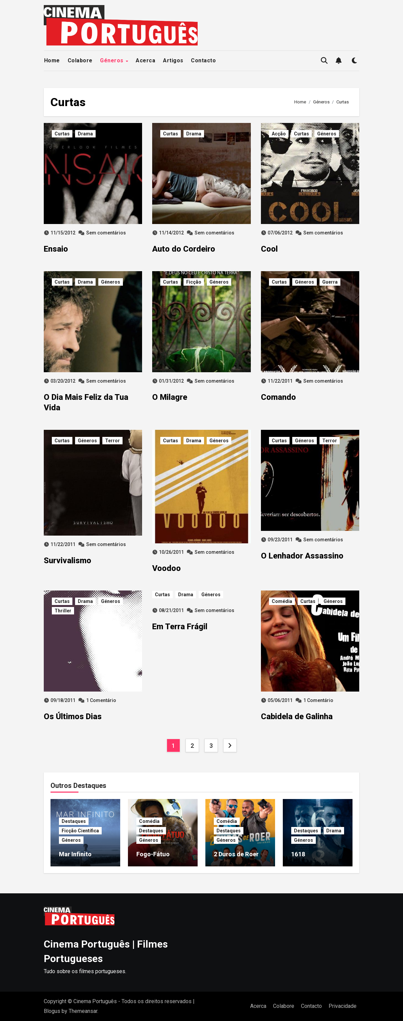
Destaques (74, 821)
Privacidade (343, 1006)
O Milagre (169, 397)
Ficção (193, 282)
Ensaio (56, 249)
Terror (112, 440)
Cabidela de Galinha (297, 716)
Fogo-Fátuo (153, 854)
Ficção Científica (80, 830)
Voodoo (166, 568)
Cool (269, 249)
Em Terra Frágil (179, 626)
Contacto (203, 60)
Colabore (80, 60)
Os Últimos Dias (73, 716)
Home (52, 60)
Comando (278, 397)
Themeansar (83, 1011)
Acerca (145, 60)
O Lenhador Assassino (302, 556)
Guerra (330, 282)
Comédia (282, 601)
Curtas (62, 133)
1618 (298, 854)
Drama (85, 133)
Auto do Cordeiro (183, 249)
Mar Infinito (75, 854)
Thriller (63, 610)
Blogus (52, 1011)
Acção (279, 133)
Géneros (112, 60)
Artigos (173, 60)
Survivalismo (67, 560)
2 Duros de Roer (236, 854)
